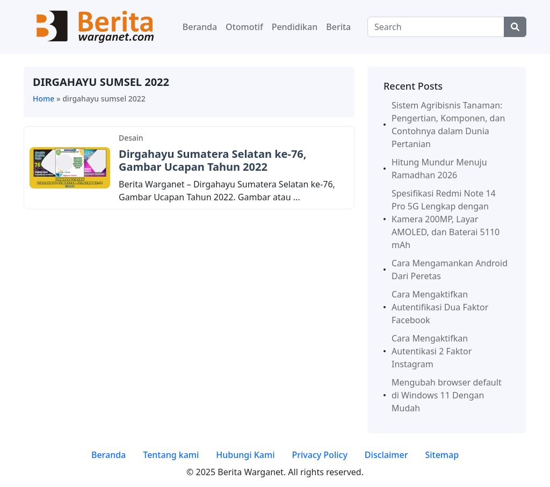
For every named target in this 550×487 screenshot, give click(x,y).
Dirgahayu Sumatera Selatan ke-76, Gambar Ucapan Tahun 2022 (213, 160)
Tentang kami (171, 455)
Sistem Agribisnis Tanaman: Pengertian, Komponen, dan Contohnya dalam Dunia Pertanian (448, 124)
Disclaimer (386, 455)
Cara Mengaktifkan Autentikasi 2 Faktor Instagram (432, 351)
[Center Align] (515, 27)
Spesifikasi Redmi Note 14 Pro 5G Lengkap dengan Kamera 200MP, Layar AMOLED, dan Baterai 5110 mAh (446, 219)
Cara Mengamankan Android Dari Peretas (450, 269)
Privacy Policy (319, 455)
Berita (338, 27)
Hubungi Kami (245, 455)
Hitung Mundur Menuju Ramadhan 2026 (439, 168)
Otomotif (244, 27)
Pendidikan (295, 27)
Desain (131, 138)
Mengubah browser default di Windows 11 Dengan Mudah (447, 395)
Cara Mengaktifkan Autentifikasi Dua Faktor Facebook (440, 307)
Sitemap (442, 455)
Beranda (200, 27)
